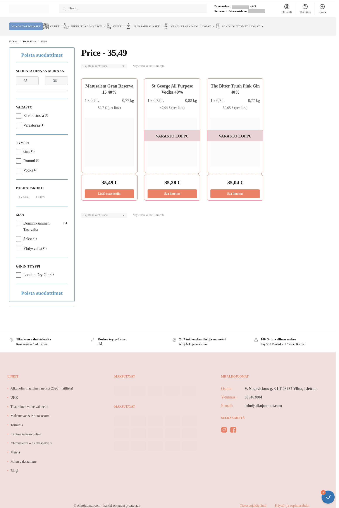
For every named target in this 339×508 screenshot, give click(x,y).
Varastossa (31, 120)
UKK (14, 392)
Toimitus (305, 8)
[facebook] (233, 425)
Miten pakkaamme (23, 456)
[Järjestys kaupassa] (104, 61)
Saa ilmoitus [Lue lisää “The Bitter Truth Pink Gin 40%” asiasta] (235, 188)
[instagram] (224, 425)
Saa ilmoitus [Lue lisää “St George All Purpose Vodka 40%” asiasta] (172, 188)
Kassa (322, 8)
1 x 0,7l (40, 191)
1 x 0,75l (24, 191)
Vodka (28, 165)
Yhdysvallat (32, 243)
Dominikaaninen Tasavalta (36, 221)
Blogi (14, 465)
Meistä (15, 447)
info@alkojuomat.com (263, 400)
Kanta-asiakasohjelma (25, 429)
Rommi (29, 155)
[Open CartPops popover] (328, 497)
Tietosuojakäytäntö (253, 500)
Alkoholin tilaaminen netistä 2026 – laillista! (41, 383)
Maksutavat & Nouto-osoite (30, 410)
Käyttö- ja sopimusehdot (292, 500)
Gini (26, 146)
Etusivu (13, 36)
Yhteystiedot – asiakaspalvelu (31, 438)
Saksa (28, 234)
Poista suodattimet (42, 50)
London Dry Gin (36, 269)
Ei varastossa (33, 110)
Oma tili (287, 8)
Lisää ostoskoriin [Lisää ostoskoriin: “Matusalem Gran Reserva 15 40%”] (109, 188)
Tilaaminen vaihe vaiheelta (29, 401)
